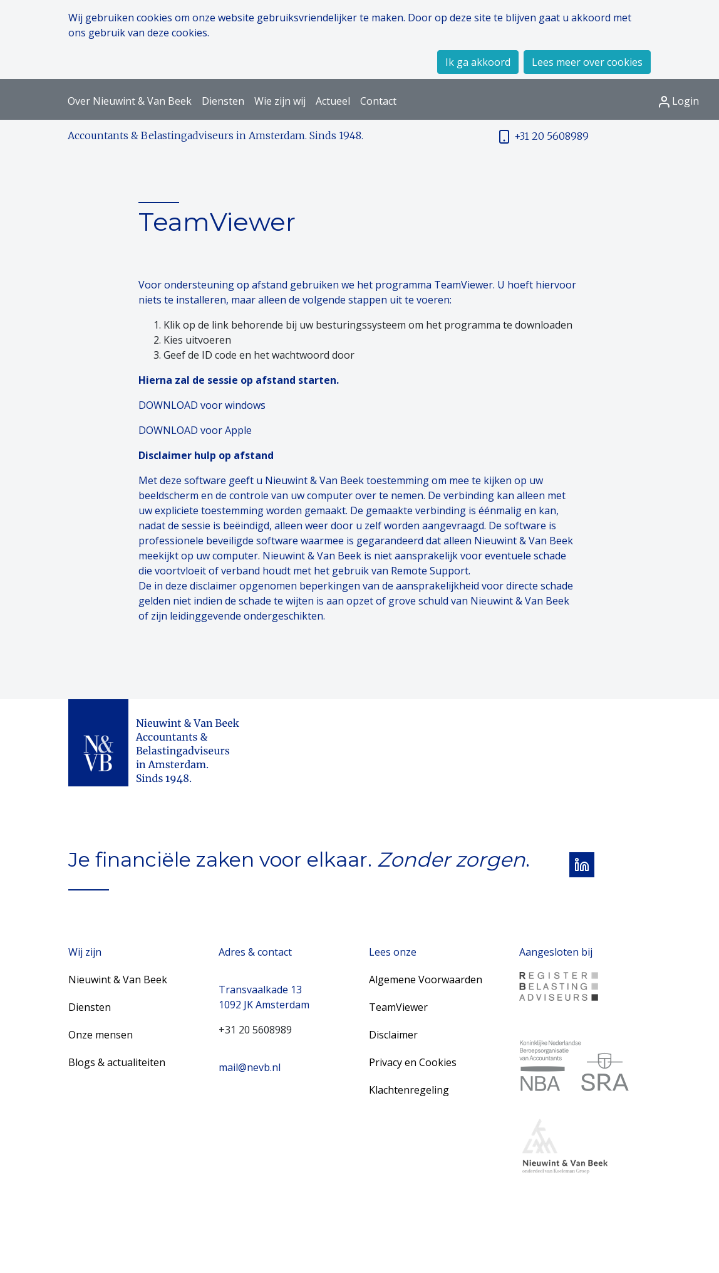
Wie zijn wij (280, 101)
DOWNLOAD (168, 405)
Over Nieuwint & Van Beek (130, 101)
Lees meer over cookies (587, 62)
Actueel (333, 101)
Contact (378, 101)
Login (679, 101)
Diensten (223, 101)
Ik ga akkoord (477, 62)
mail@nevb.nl (250, 1067)
